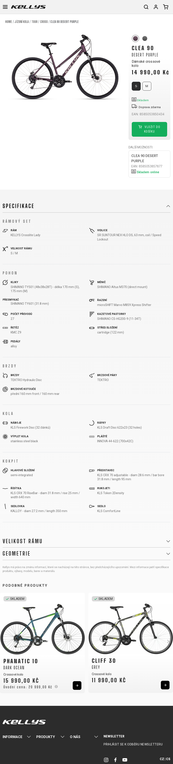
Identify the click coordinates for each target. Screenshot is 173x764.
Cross (44, 22)
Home (8, 22)
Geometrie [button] (17, 554)
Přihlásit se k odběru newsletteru (133, 744)
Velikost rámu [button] (23, 541)
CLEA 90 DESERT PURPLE (150, 164)
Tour (34, 22)
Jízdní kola (22, 22)
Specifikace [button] (19, 206)
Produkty (45, 737)
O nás (75, 737)
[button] (4, 641)
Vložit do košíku (149, 129)
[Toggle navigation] (5, 7)
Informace (12, 737)
